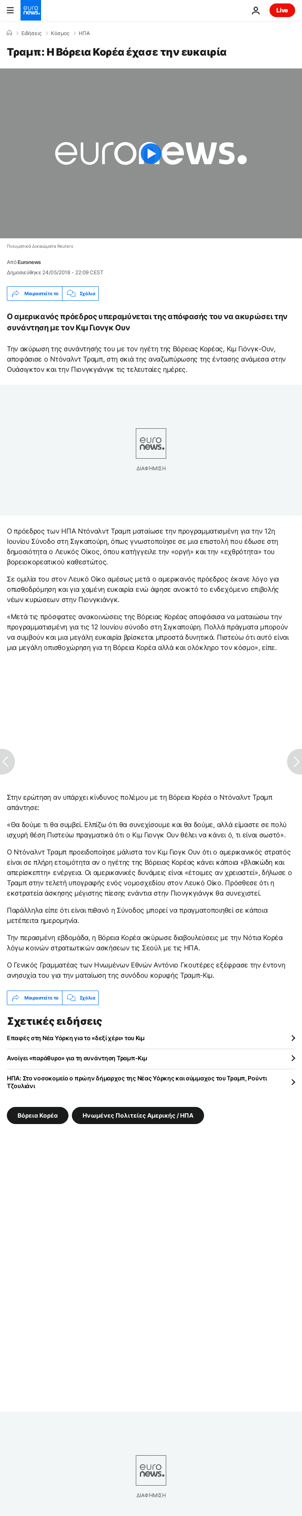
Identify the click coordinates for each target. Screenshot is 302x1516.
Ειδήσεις (31, 33)
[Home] (9, 33)
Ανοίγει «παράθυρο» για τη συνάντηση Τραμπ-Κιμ (77, 1058)
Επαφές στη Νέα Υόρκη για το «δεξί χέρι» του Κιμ (76, 1037)
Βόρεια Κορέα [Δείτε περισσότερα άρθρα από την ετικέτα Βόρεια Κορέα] (38, 1115)
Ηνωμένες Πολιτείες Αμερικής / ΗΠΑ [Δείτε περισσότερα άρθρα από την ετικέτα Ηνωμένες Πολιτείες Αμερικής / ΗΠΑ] (138, 1115)
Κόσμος (60, 33)
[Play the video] (151, 153)
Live (282, 10)
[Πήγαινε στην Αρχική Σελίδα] (31, 10)
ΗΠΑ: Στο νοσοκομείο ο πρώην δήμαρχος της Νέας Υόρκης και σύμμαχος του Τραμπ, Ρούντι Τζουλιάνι (137, 1081)
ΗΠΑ (84, 33)
